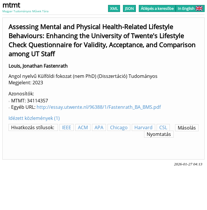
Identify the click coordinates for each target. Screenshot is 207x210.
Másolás (187, 128)
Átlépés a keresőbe (157, 8)
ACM (83, 127)
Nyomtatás (159, 134)
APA (99, 127)
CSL (163, 127)
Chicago (119, 127)
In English (190, 8)
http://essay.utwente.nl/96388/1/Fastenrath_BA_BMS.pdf (99, 107)
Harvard (143, 127)
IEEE (66, 127)
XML (114, 8)
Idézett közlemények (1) (34, 118)
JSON (129, 8)
